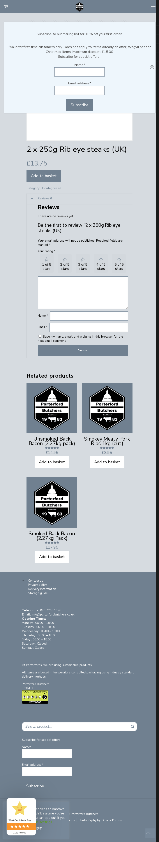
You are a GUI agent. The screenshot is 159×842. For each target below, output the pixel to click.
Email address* (79, 88)
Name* (79, 70)
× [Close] (152, 67)
